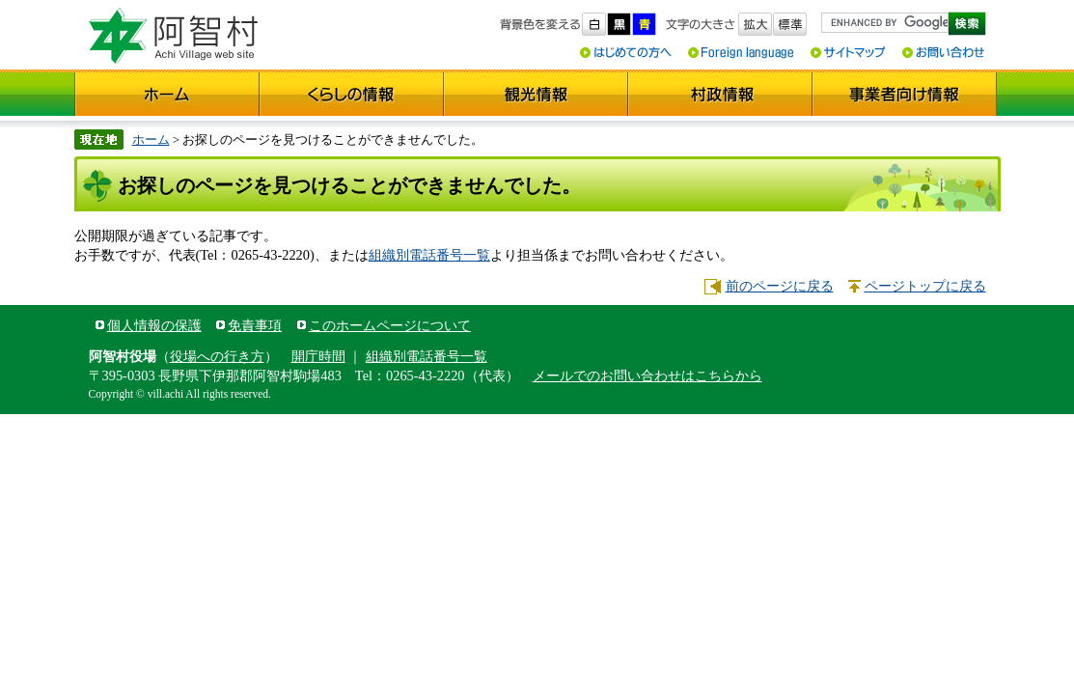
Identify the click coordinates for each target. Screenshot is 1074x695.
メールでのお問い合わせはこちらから (647, 375)
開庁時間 (318, 356)
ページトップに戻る (925, 285)
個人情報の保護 (154, 325)
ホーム (151, 139)
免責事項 (255, 325)
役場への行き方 (217, 356)
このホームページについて (390, 325)
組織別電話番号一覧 (429, 255)
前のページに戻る (780, 285)
